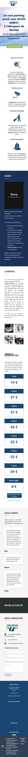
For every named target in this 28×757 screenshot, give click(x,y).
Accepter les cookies (23, 740)
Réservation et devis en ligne (14, 495)
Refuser (22, 743)
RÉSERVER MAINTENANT (15, 46)
